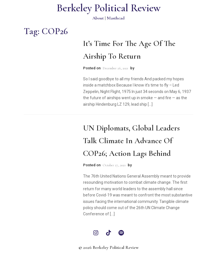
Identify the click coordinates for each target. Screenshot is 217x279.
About (98, 18)
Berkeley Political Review (108, 8)
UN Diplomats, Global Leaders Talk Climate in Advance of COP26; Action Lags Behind (131, 140)
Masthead (116, 18)
